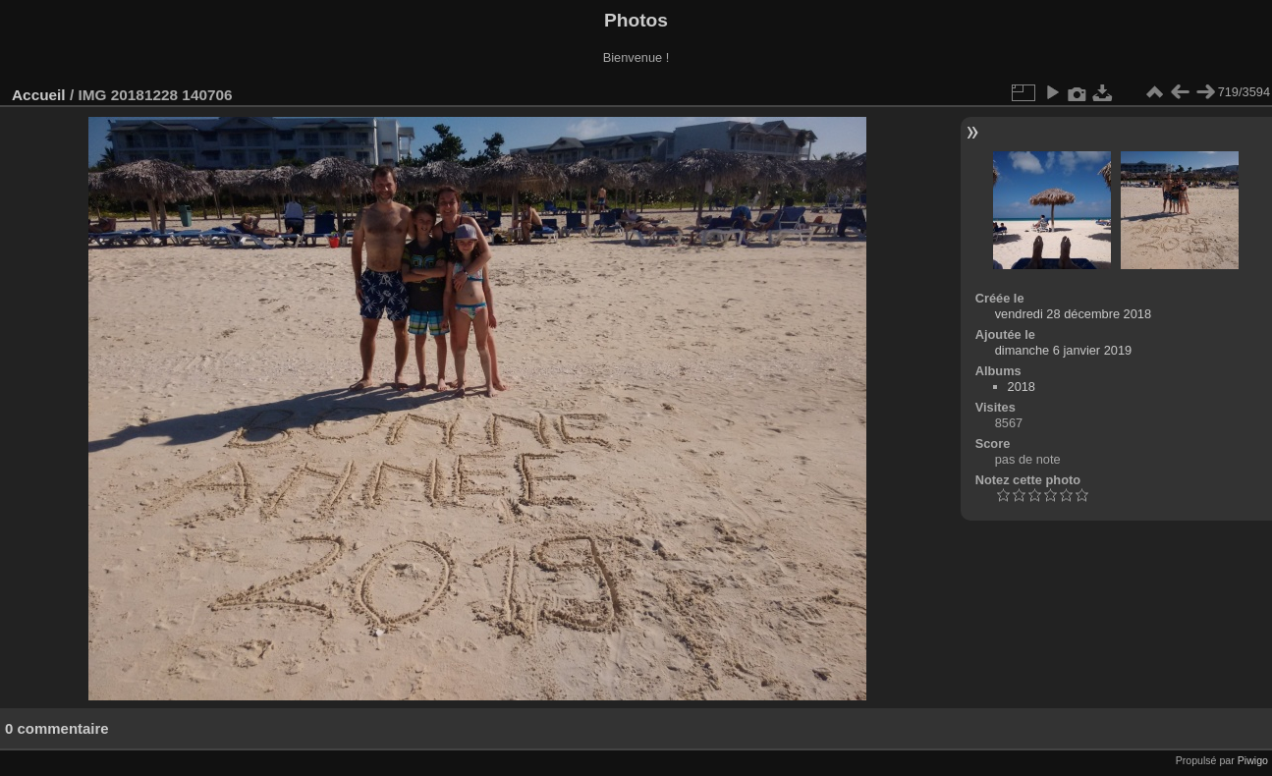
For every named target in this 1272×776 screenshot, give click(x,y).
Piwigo (1253, 760)
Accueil (39, 94)
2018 (1021, 386)
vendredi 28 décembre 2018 (1073, 313)
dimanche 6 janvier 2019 (1063, 350)
